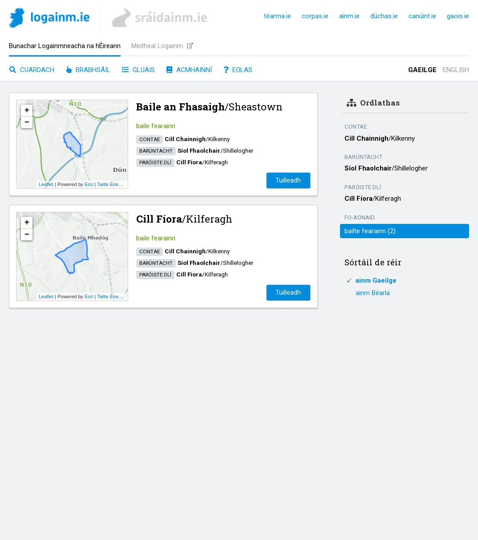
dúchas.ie (384, 16)
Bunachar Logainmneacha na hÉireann (65, 46)
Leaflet (46, 184)
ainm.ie (349, 16)
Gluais (138, 70)
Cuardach (31, 70)
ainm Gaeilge (376, 280)
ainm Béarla (373, 293)
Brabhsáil (88, 70)
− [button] (26, 122)
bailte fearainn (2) (370, 231)
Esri (89, 184)
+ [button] (26, 110)
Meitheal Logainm (162, 46)
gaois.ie (458, 16)
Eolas (237, 70)
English (456, 70)
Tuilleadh (288, 180)
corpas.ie (315, 16)
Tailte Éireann (112, 184)
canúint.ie (422, 16)
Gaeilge (422, 70)
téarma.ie (277, 16)
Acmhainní (189, 70)
